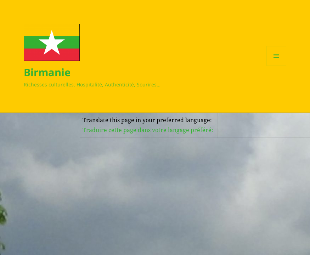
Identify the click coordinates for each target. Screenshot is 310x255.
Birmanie (47, 72)
